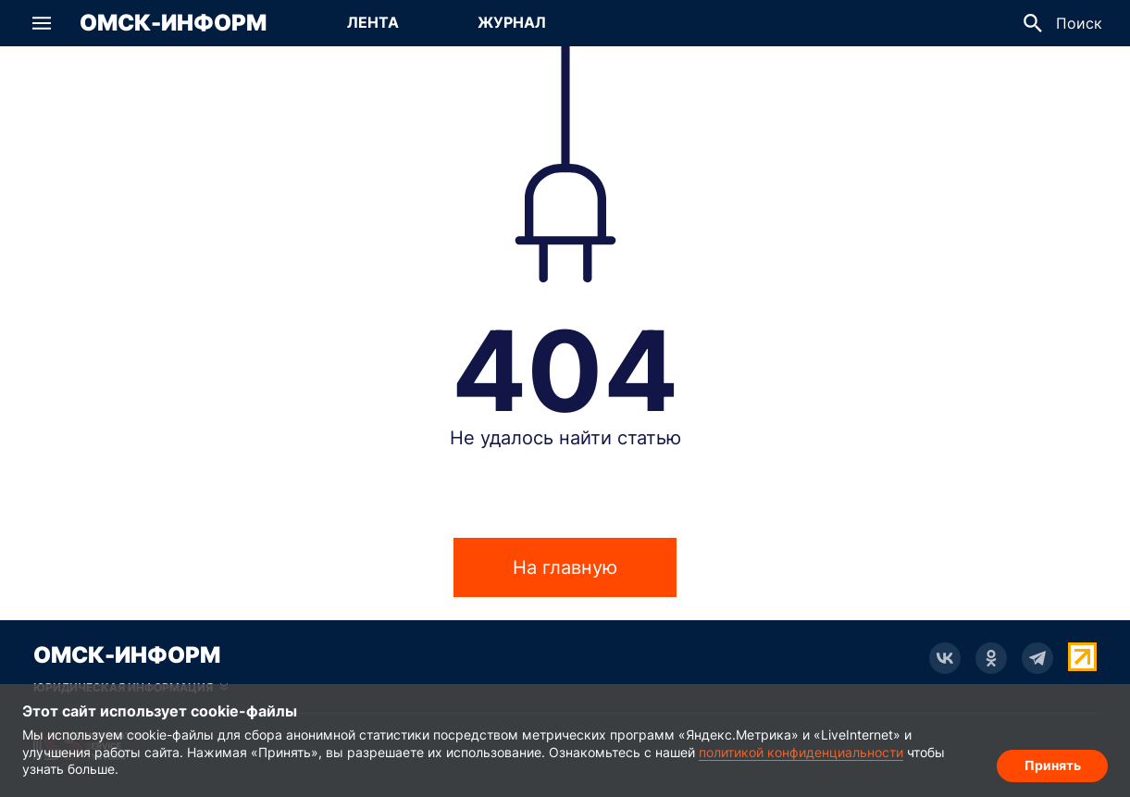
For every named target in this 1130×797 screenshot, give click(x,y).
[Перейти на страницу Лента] (373, 23)
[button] (42, 23)
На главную (565, 567)
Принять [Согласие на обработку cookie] (1052, 765)
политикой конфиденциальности (801, 752)
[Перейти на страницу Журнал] (511, 23)
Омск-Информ (173, 23)
